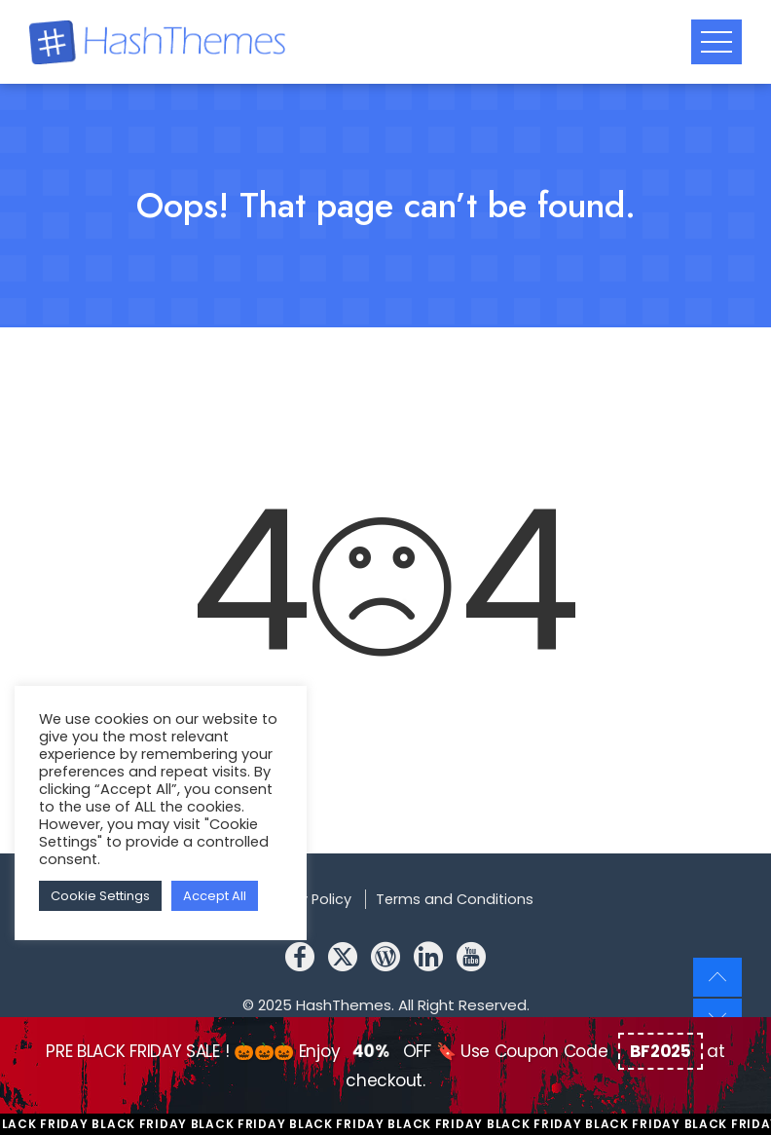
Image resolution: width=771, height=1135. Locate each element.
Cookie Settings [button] (100, 896)
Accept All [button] (214, 896)
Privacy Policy (304, 899)
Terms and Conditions (454, 899)
